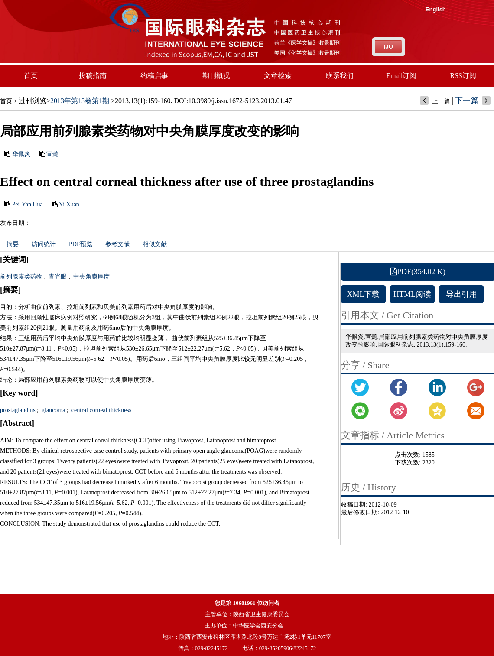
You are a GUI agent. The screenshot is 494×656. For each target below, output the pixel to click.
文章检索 (278, 75)
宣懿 (52, 154)
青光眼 (57, 276)
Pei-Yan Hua (27, 204)
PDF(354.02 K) (417, 271)
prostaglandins (18, 410)
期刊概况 (216, 75)
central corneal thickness (100, 410)
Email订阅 (401, 75)
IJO (388, 46)
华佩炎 (21, 154)
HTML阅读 (412, 294)
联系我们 (340, 75)
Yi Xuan (69, 204)
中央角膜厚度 (91, 276)
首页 (31, 75)
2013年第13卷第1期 (79, 100)
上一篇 (441, 101)
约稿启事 (154, 75)
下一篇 (466, 100)
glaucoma (52, 410)
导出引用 (461, 294)
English (436, 9)
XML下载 (363, 294)
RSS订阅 (463, 75)
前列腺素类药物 (21, 276)
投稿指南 (93, 75)
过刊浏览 (32, 100)
